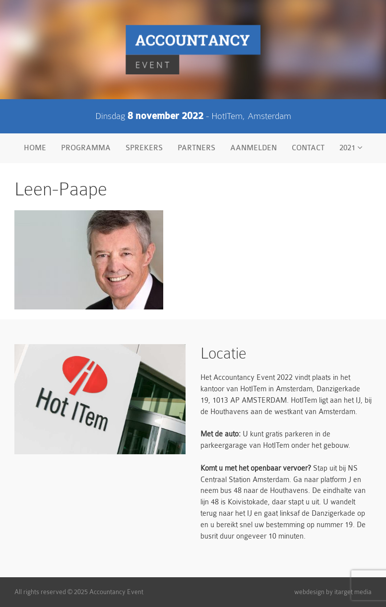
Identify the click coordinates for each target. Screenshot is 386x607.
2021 (350, 147)
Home (35, 148)
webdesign (309, 592)
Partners (196, 148)
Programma (86, 148)
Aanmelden (253, 148)
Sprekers (144, 148)
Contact (308, 148)
